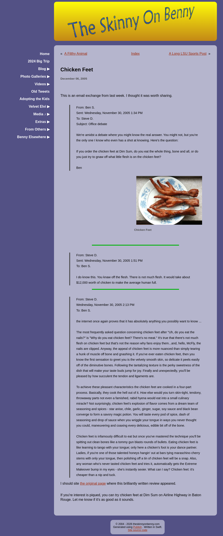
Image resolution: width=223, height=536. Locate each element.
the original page (93, 483)
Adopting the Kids (35, 99)
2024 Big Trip (39, 61)
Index (135, 53)
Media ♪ (41, 114)
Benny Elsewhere (33, 137)
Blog (44, 69)
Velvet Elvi (39, 106)
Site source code (137, 530)
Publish (137, 527)
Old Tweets (40, 91)
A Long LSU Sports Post (188, 53)
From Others (37, 129)
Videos (42, 84)
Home (44, 54)
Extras (42, 122)
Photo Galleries (35, 76)
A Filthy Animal (75, 53)
